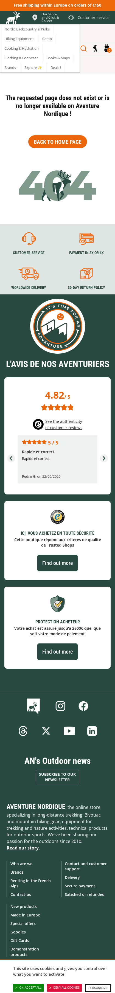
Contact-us (20, 894)
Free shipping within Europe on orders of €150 (57, 5)
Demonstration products (24, 951)
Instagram (60, 706)
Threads (23, 731)
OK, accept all (28, 987)
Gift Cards (19, 940)
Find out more (57, 563)
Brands (17, 872)
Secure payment (80, 885)
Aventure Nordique (36, 807)
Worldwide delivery (28, 288)
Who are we (21, 863)
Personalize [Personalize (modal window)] (98, 987)
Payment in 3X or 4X (86, 253)
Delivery (72, 877)
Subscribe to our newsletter (57, 777)
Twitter (46, 731)
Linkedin (92, 731)
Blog (34, 706)
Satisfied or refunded (85, 894)
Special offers (23, 923)
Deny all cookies (64, 987)
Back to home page (58, 142)
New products (23, 906)
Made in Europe (25, 915)
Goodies (18, 932)
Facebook (83, 706)
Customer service (28, 253)
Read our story (23, 848)
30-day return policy (86, 288)
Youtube (69, 731)
